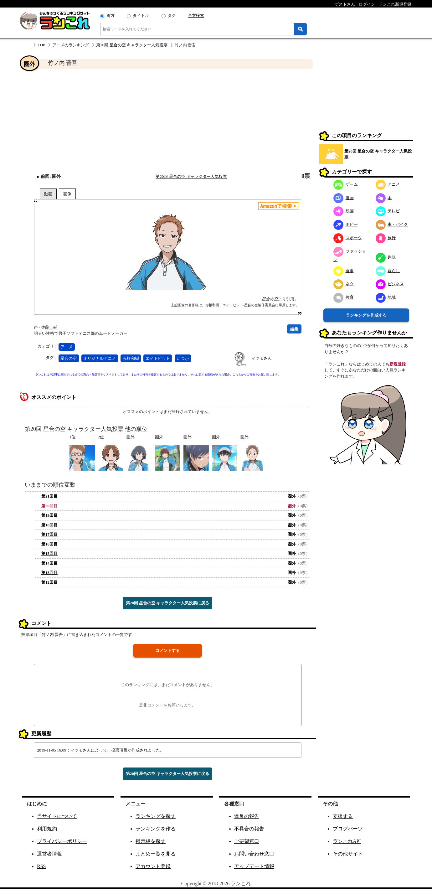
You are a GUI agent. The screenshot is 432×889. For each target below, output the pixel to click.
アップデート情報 (254, 866)
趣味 (386, 257)
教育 (343, 297)
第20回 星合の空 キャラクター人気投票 (131, 45)
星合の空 (68, 358)
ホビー (345, 224)
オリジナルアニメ (99, 358)
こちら (237, 374)
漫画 (343, 197)
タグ (171, 15)
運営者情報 (49, 853)
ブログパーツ (348, 828)
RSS (41, 866)
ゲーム (345, 184)
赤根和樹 (131, 358)
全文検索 (196, 15)
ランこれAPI (347, 841)
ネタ (343, 284)
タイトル (141, 15)
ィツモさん (261, 358)
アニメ (66, 346)
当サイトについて (57, 816)
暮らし (388, 270)
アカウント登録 (153, 866)
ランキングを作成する (366, 315)
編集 (294, 329)
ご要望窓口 (246, 841)
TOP (41, 45)
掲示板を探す (151, 841)
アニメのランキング (70, 45)
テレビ (388, 211)
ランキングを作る (156, 828)
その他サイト (348, 853)
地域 (386, 297)
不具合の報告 (249, 828)
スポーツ (347, 237)
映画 (343, 211)
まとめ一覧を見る (156, 853)
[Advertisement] (167, 121)
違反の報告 (246, 816)
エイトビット (158, 358)
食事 (343, 270)
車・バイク (392, 224)
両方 (110, 15)
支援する (343, 816)
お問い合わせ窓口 (254, 853)
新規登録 (397, 364)
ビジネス (390, 284)
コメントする (167, 650)
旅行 (386, 237)
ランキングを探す (156, 816)
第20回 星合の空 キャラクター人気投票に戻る (167, 603)
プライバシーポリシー (62, 841)
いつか (183, 358)
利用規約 (47, 828)
